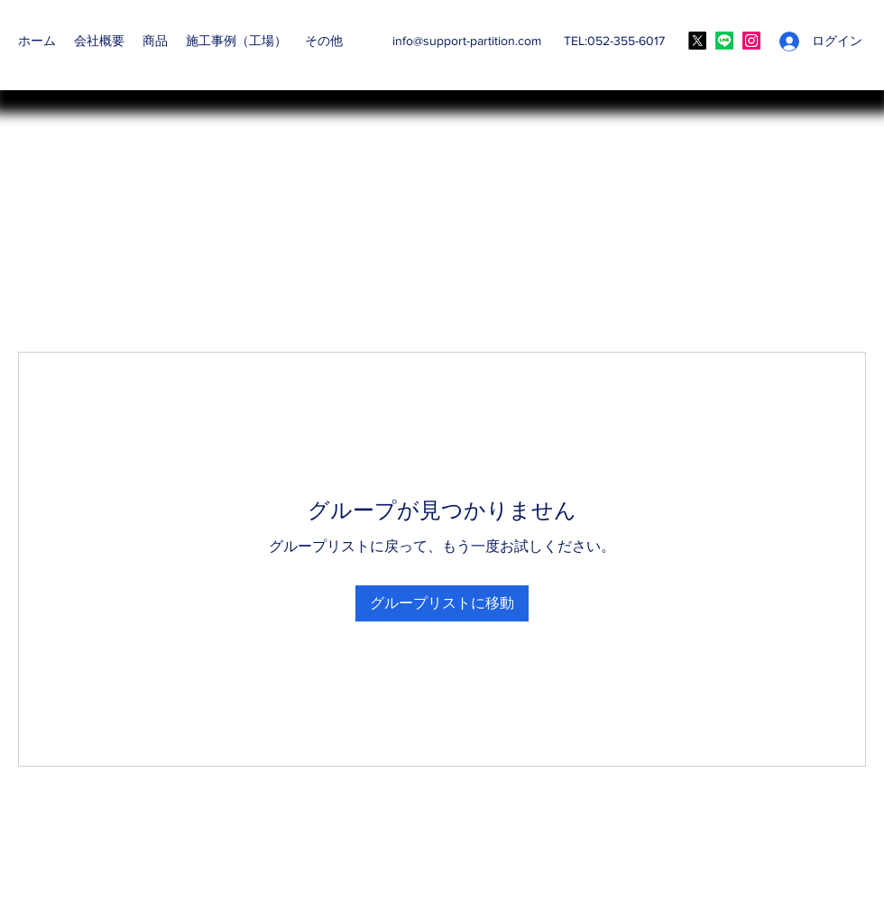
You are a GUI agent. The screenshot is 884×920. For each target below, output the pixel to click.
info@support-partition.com (466, 40)
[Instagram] (751, 41)
